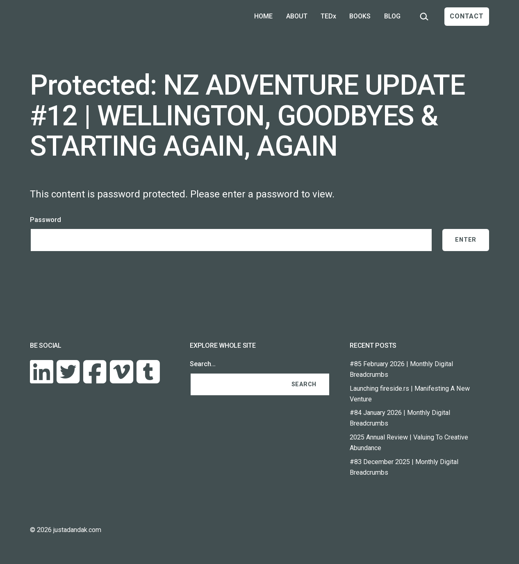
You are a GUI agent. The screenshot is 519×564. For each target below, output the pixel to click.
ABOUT (296, 16)
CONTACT (467, 16)
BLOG (392, 16)
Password (45, 220)
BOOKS (360, 16)
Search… (203, 364)
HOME (263, 16)
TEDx (328, 16)
